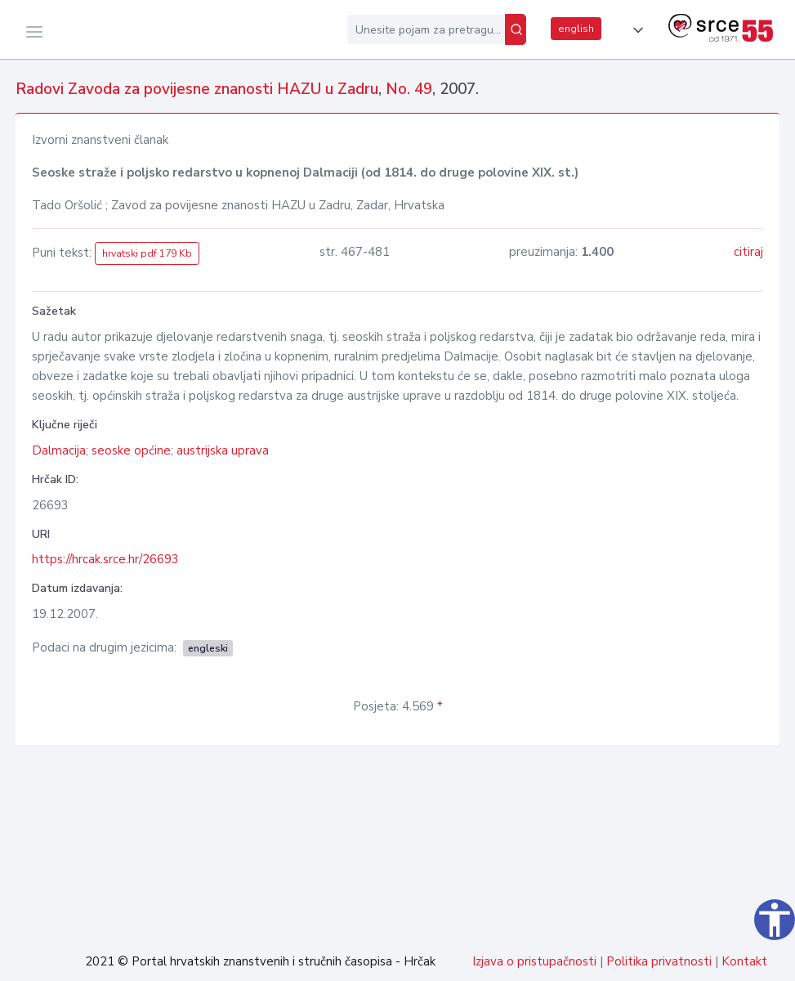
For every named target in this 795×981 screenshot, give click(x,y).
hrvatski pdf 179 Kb (147, 253)
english (576, 28)
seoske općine (131, 450)
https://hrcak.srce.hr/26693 (105, 559)
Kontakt (744, 961)
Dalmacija (59, 450)
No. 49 (409, 89)
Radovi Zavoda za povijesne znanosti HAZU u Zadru (197, 89)
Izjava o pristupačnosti (534, 961)
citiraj (748, 252)
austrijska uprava (222, 450)
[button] (635, 30)
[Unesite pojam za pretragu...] (426, 29)
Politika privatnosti (659, 961)
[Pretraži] (515, 29)
